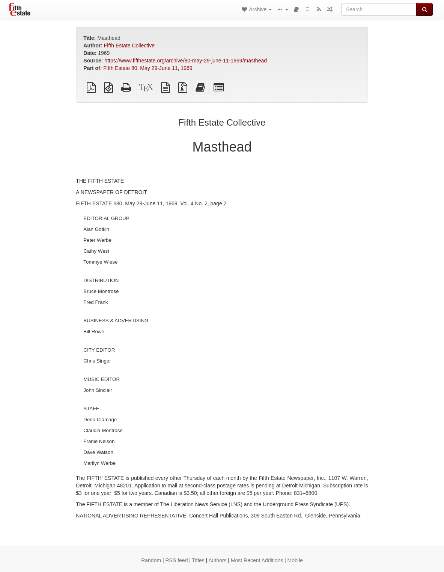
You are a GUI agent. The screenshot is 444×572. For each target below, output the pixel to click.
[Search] (379, 9)
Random (151, 560)
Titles (198, 560)
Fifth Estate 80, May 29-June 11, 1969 (147, 68)
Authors (217, 560)
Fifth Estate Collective (129, 45)
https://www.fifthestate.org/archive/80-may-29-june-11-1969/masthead (185, 61)
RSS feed (177, 560)
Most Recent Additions (257, 560)
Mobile (295, 560)
